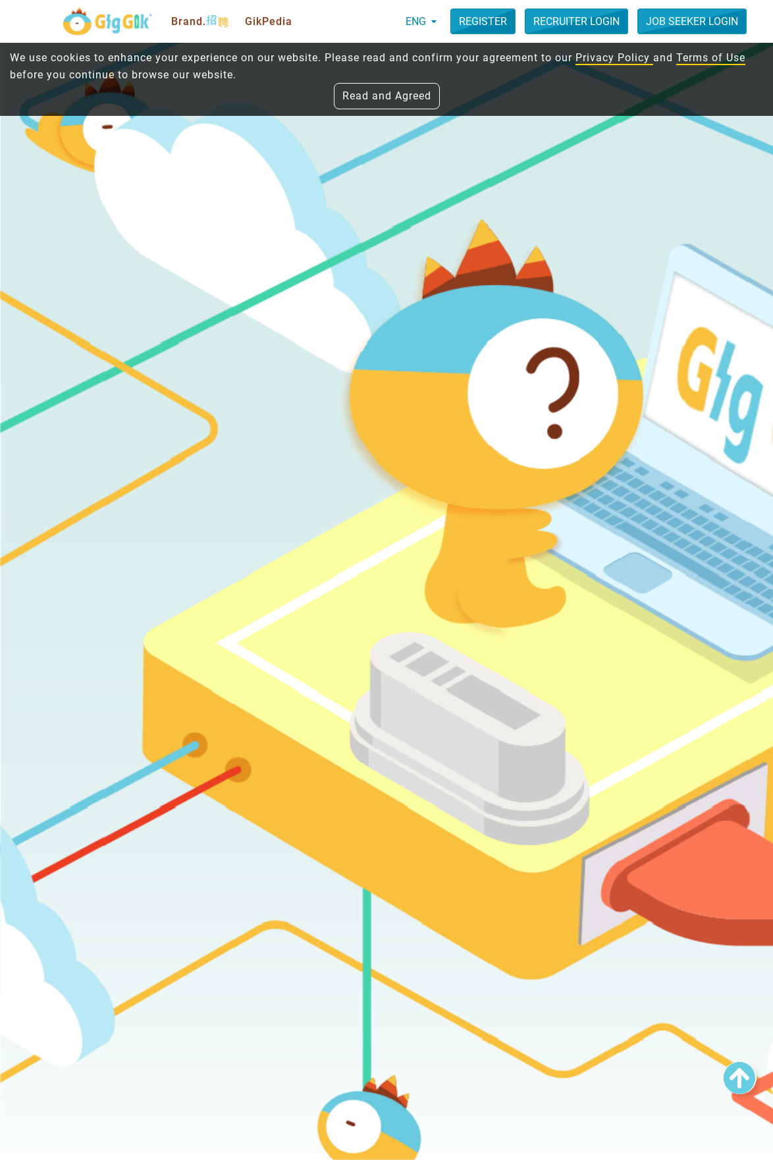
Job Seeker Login (692, 21)
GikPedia (268, 21)
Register (483, 21)
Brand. (200, 21)
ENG (421, 21)
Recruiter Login (576, 21)
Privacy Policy (614, 57)
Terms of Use (710, 57)
